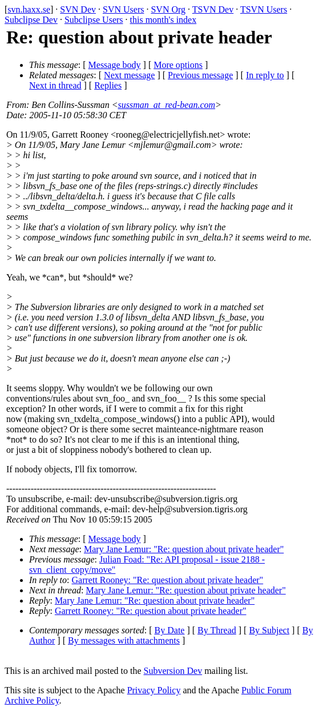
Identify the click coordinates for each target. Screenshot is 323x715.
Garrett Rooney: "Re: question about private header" (168, 580)
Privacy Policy (154, 690)
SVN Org (168, 9)
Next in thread (55, 85)
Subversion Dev (173, 671)
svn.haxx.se (28, 9)
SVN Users (123, 9)
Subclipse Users (93, 20)
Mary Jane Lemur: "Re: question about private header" (184, 549)
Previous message (200, 75)
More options (178, 65)
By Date (170, 630)
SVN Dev (78, 9)
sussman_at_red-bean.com (167, 105)
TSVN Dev (212, 9)
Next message (129, 75)
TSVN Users (263, 9)
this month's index (163, 20)
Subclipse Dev (31, 20)
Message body (114, 65)
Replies (108, 85)
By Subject (269, 630)
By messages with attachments (124, 640)
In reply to (265, 75)
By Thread (216, 630)
